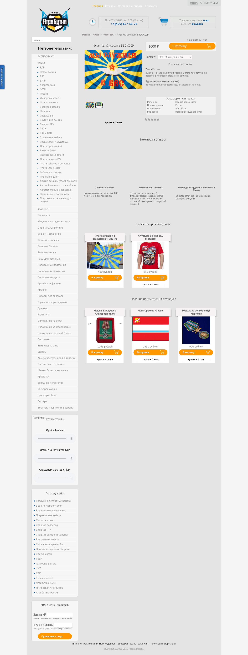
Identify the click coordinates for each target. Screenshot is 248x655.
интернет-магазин (82, 643)
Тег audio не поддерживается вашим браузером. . (54, 438)
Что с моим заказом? (55, 605)
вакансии (143, 643)
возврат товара (127, 643)
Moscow (194, 2)
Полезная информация (163, 643)
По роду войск (55, 493)
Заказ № (53, 614)
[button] (74, 40)
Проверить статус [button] (52, 636)
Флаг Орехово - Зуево (150, 310)
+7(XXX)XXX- (53, 625)
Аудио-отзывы (54, 419)
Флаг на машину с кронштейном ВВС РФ (104, 237)
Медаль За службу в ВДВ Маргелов (196, 312)
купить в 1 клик (113, 122)
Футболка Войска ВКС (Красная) (150, 237)
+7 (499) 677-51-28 (209, 3)
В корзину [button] (179, 46)
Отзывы (110, 6)
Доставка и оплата (130, 6)
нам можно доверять (106, 643)
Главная (97, 6)
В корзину (97, 277)
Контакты (151, 6)
